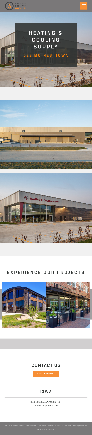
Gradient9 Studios (45, 429)
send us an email (46, 374)
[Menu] (83, 6)
